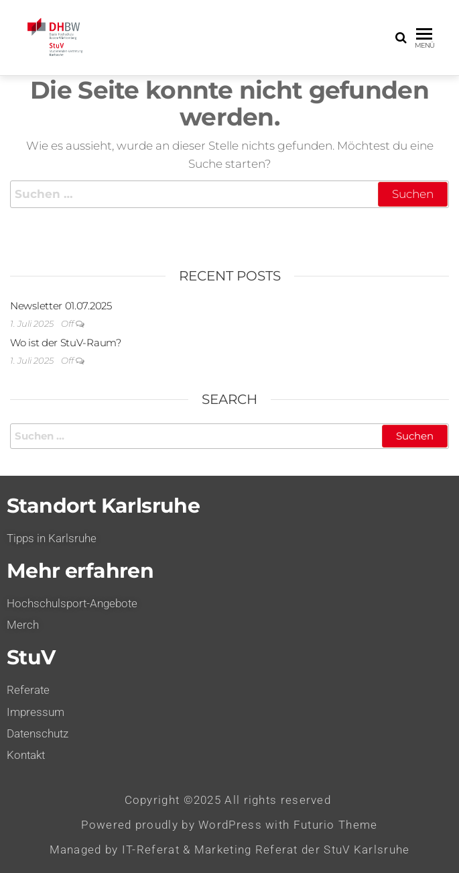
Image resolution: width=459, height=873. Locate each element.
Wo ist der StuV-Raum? (65, 342)
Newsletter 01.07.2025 (61, 305)
